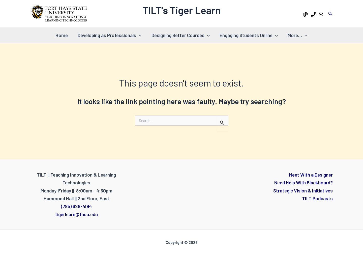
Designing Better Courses (181, 35)
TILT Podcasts (317, 198)
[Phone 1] (313, 14)
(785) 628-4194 (76, 206)
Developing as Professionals (110, 35)
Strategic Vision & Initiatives (303, 190)
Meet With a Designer (311, 175)
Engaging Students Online (248, 35)
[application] (139, 35)
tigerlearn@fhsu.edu (76, 214)
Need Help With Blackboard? (303, 182)
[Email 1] (321, 14)
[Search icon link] (330, 14)
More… (297, 35)
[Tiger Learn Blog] (306, 14)
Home (62, 35)
